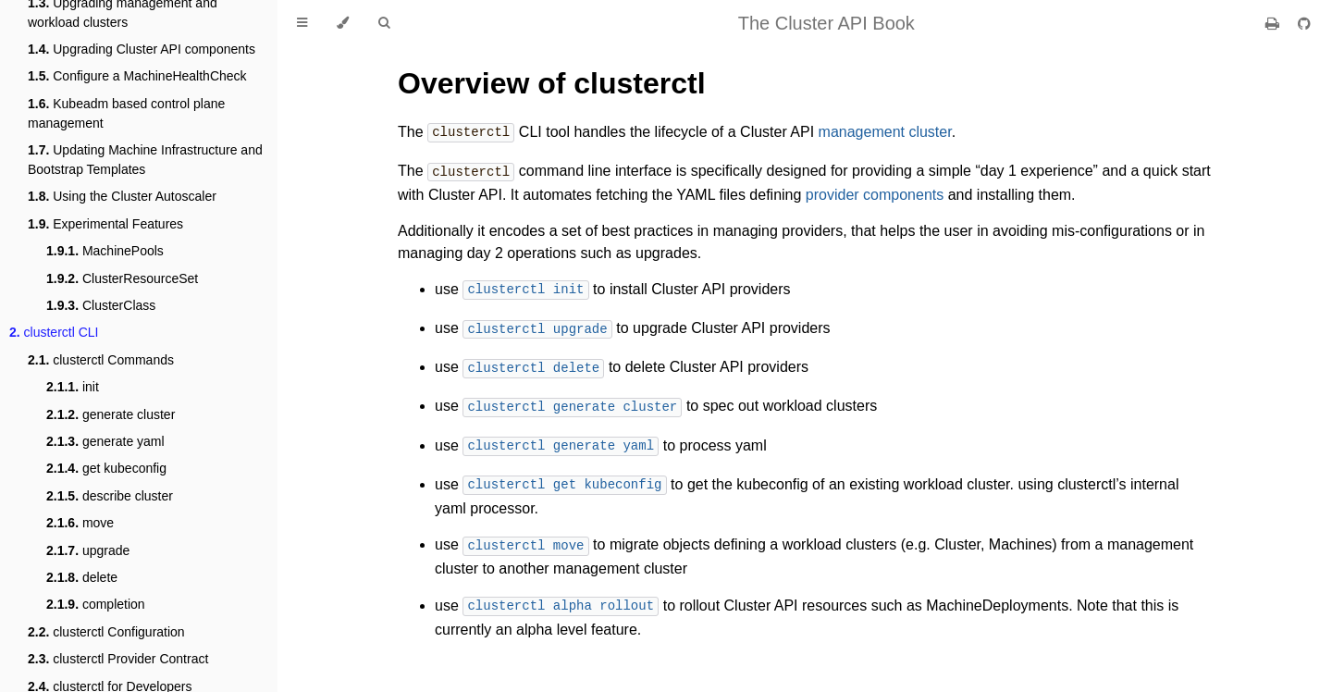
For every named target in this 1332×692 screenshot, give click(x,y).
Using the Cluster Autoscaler (122, 196)
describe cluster (109, 495)
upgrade (88, 550)
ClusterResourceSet (122, 278)
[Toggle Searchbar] (384, 23)
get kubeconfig (106, 468)
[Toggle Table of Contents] (302, 23)
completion (95, 604)
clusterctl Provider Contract (118, 658)
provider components (875, 193)
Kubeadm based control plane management (126, 113)
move (80, 522)
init (72, 386)
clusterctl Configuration (106, 631)
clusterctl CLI (54, 332)
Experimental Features (105, 223)
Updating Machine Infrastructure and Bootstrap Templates (145, 159)
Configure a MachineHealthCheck (137, 75)
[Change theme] (343, 23)
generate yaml (105, 441)
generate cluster (110, 414)
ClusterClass (100, 305)
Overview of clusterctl (552, 83)
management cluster (885, 133)
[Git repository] (1304, 23)
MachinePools (105, 250)
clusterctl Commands (101, 359)
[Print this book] (1274, 23)
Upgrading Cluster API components (141, 49)
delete (81, 577)
